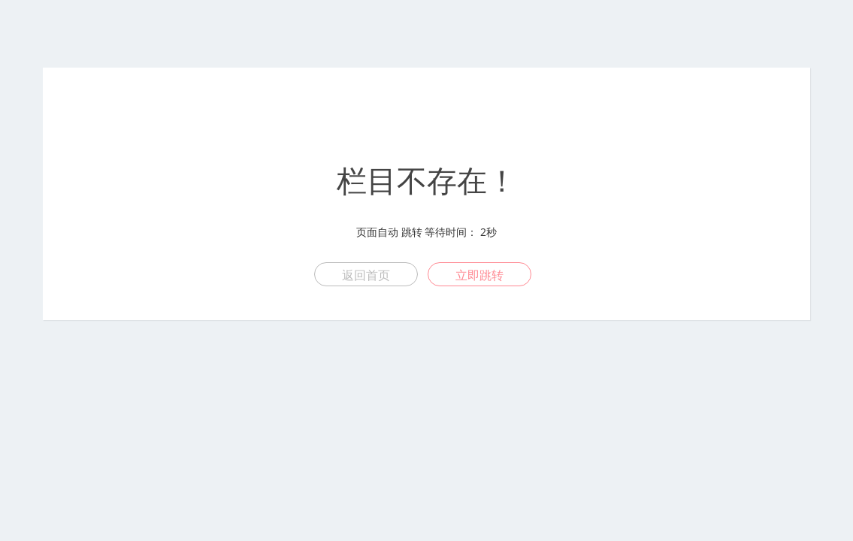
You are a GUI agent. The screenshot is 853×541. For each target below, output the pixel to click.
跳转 (411, 232)
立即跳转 (479, 275)
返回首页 (366, 275)
